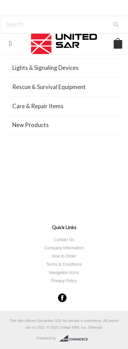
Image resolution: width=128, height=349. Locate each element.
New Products (30, 124)
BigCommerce (75, 338)
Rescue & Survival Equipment (49, 86)
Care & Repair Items (37, 106)
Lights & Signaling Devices (45, 67)
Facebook (62, 298)
